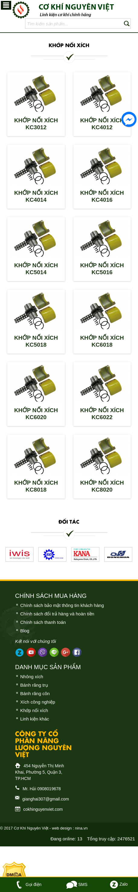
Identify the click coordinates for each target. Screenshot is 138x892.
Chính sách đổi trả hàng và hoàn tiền (57, 613)
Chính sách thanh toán (43, 622)
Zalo (118, 884)
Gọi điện (27, 884)
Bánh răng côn (35, 693)
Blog (24, 630)
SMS (76, 884)
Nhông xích (31, 676)
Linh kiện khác (34, 718)
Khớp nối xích (34, 710)
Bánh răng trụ (34, 685)
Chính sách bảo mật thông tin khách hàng (62, 605)
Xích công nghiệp (37, 701)
